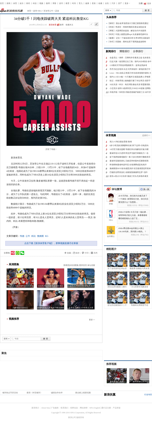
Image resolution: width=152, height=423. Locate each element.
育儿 (81, 3)
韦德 (22, 236)
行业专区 (148, 394)
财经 (28, 3)
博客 (54, 3)
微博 (48, 3)
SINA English (94, 408)
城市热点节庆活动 (10, 393)
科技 (35, 3)
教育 (67, 3)
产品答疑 (116, 408)
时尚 (74, 3)
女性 (107, 3)
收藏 (100, 3)
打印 (87, 253)
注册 (141, 3)
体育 (15, 3)
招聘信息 (74, 408)
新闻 (8, 3)
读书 (61, 3)
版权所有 (80, 417)
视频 (41, 3)
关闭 (95, 253)
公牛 (28, 236)
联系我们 (64, 408)
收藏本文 (69, 25)
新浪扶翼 (110, 394)
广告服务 (55, 408)
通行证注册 (106, 408)
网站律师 (84, 408)
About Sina (45, 408)
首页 (2, 3)
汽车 (113, 3)
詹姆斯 (40, 236)
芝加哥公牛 (48, 11)
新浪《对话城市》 (34, 393)
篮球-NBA (37, 11)
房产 (120, 3)
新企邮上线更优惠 (83, 393)
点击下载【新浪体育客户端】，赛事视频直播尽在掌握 (51, 243)
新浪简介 (35, 408)
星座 (94, 3)
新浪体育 (52, 25)
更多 (126, 3)
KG (46, 236)
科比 (33, 236)
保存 (78, 253)
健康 (87, 3)
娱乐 (22, 3)
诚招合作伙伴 (57, 393)
